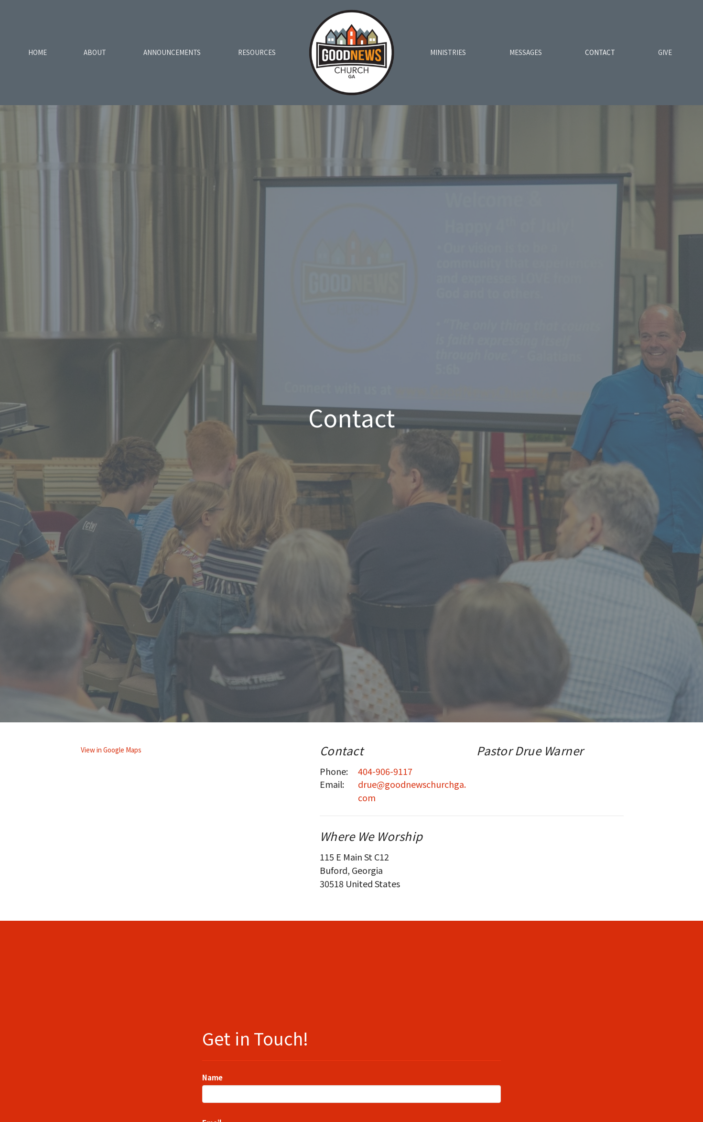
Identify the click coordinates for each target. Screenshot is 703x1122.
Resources (257, 52)
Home (37, 52)
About (95, 52)
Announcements (172, 52)
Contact (600, 52)
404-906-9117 (385, 771)
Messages (525, 52)
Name (212, 1077)
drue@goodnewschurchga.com (412, 791)
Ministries (448, 52)
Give (665, 52)
